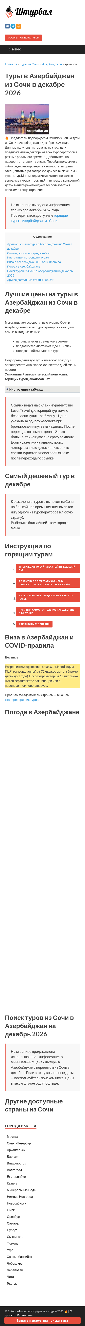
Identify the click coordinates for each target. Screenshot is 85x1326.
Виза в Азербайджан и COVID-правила (34, 262)
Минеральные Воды (21, 1190)
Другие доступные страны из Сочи (30, 279)
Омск (10, 1210)
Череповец (15, 1270)
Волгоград (14, 1170)
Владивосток (16, 1163)
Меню (16, 49)
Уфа (10, 1250)
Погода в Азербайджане (23, 266)
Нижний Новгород (20, 1196)
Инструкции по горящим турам (28, 257)
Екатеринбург (17, 1176)
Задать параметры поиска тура (42, 1320)
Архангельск (16, 1150)
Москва (12, 1136)
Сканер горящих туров (23, 38)
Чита (10, 1277)
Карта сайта (24, 1315)
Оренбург (14, 1216)
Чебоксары (15, 1263)
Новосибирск (16, 1203)
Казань (12, 1183)
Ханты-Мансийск (19, 1256)
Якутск (12, 1283)
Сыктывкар (15, 1236)
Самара (12, 1223)
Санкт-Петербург (19, 1143)
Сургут (12, 1230)
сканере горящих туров (21, 699)
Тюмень (12, 1243)
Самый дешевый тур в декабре (28, 253)
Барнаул (13, 1156)
